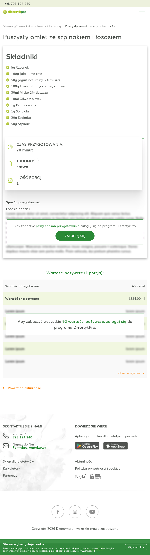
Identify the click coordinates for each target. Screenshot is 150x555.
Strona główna (14, 26)
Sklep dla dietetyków (18, 461)
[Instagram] (75, 511)
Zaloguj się (75, 235)
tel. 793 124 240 (17, 3)
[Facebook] (58, 511)
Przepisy (55, 26)
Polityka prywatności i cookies (97, 468)
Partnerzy (10, 475)
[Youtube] (92, 511)
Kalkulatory (11, 468)
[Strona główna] (14, 12)
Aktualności (37, 26)
